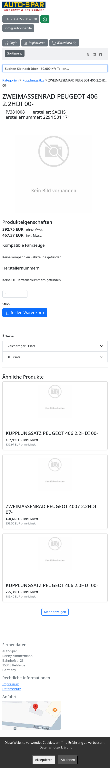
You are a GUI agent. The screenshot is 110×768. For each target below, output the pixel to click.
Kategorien (10, 80)
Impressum (10, 684)
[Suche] (55, 68)
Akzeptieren (44, 760)
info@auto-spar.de (18, 28)
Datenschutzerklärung (56, 747)
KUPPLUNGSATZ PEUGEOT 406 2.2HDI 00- (52, 433)
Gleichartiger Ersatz (20, 346)
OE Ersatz (13, 357)
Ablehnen (68, 760)
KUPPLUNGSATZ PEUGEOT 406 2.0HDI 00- (52, 585)
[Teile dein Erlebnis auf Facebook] (100, 54)
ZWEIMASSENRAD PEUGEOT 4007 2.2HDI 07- (51, 509)
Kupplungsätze (33, 80)
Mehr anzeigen (55, 612)
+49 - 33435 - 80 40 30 (21, 19)
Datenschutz (11, 689)
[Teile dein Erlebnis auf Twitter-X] (88, 54)
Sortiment (14, 53)
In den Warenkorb (25, 312)
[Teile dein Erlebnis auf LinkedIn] (94, 54)
